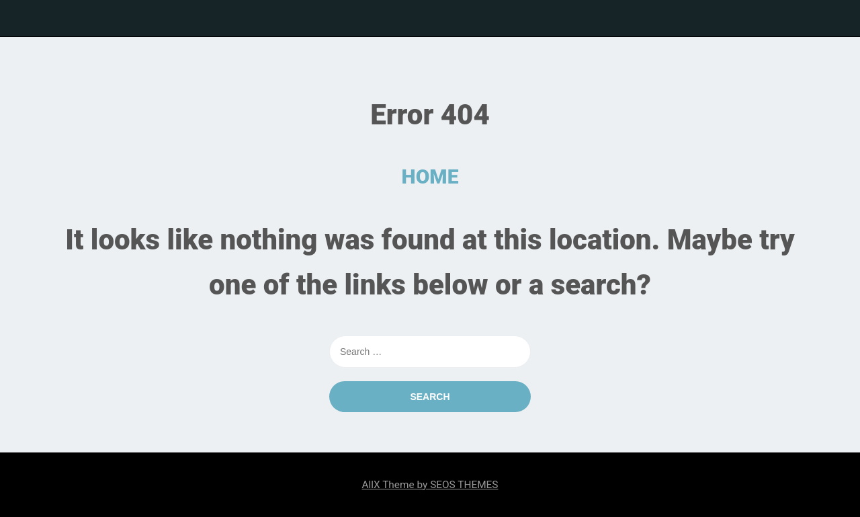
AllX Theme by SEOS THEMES (429, 485)
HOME (430, 176)
